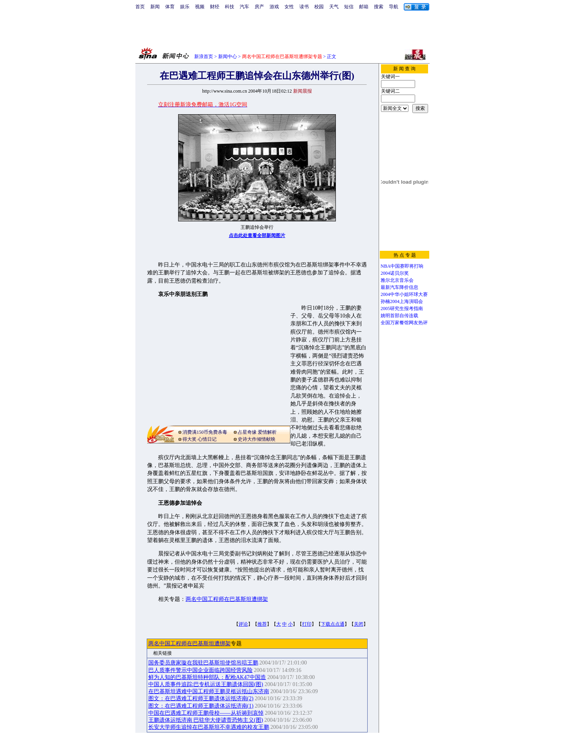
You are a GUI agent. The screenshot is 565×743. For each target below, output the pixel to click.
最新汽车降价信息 (399, 287)
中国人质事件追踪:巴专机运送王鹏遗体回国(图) (205, 684)
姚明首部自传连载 (399, 315)
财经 (214, 6)
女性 (289, 6)
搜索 (378, 6)
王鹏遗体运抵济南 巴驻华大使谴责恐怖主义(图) (205, 720)
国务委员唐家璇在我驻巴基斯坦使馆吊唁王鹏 (203, 663)
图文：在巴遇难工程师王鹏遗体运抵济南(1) (200, 706)
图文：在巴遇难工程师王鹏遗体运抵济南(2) (200, 698)
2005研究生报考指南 (402, 308)
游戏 (274, 6)
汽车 (244, 6)
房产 (259, 6)
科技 (229, 6)
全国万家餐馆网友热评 (404, 322)
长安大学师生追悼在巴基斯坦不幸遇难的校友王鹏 (208, 727)
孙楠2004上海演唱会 (402, 301)
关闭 (358, 624)
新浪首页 (203, 56)
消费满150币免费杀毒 (204, 432)
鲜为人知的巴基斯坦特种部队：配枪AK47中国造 (207, 677)
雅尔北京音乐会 (397, 280)
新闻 (155, 6)
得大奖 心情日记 (199, 439)
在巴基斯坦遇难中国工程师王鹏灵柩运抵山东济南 (208, 691)
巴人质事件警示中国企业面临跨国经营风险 (200, 670)
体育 (170, 6)
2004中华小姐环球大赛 (404, 294)
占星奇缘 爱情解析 (257, 432)
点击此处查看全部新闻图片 (257, 235)
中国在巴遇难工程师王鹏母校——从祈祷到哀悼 (206, 713)
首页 (140, 6)
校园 (319, 6)
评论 (243, 624)
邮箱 (363, 6)
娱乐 (185, 6)
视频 (199, 6)
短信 (349, 6)
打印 (307, 624)
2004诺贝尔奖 (395, 273)
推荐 (262, 624)
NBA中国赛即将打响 (402, 266)
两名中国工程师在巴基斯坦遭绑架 (227, 599)
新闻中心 (227, 56)
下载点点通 (332, 624)
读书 (304, 6)
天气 (334, 6)
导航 (393, 6)
